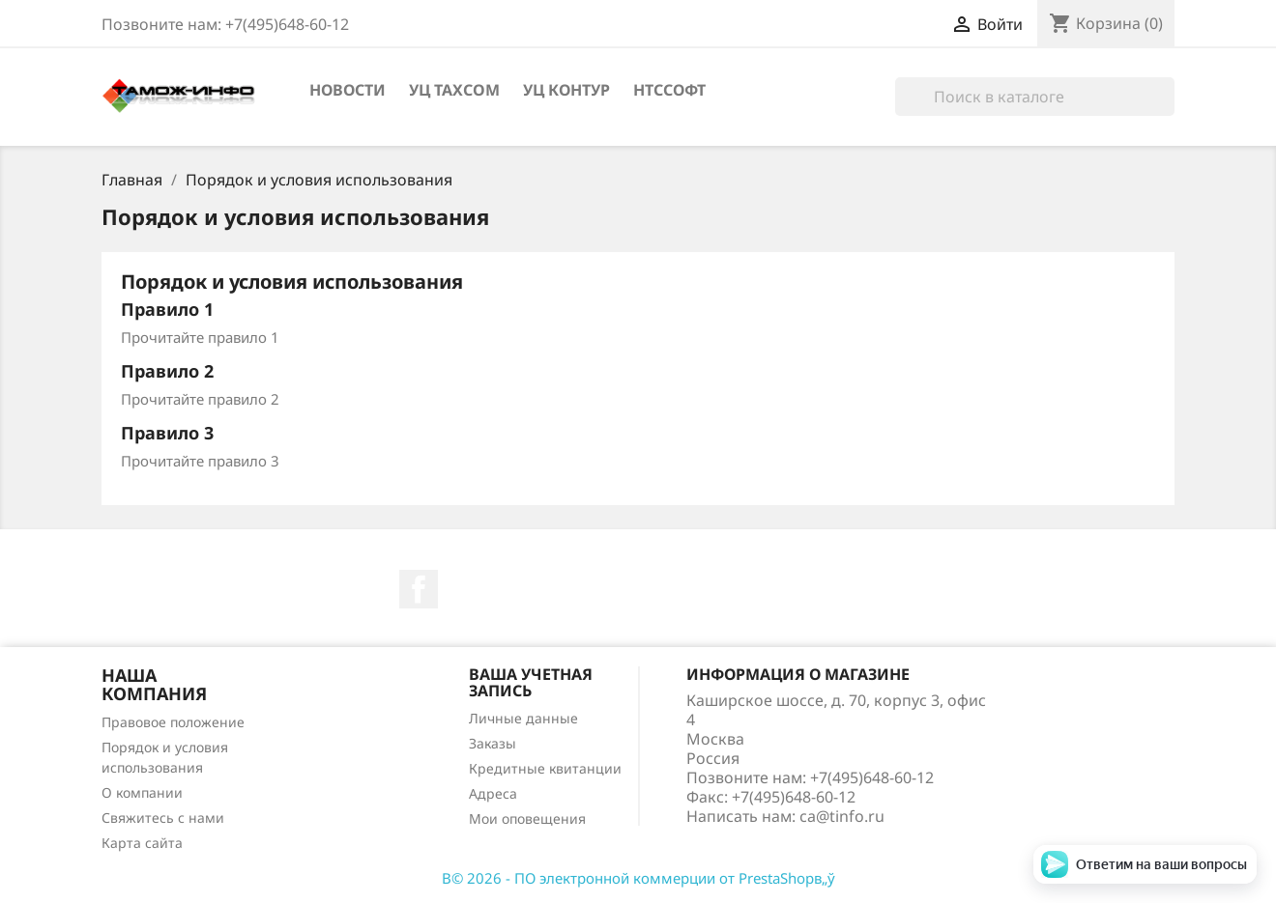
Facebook (418, 589)
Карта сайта (142, 842)
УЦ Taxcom (454, 89)
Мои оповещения (527, 818)
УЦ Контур (566, 89)
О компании (142, 792)
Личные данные (523, 718)
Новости (347, 89)
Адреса (493, 793)
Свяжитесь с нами (163, 817)
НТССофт (669, 89)
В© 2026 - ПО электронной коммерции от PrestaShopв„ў (638, 878)
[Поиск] (1034, 96)
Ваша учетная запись (531, 682)
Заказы (492, 743)
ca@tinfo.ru (841, 816)
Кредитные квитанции (545, 768)
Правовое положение (173, 722)
